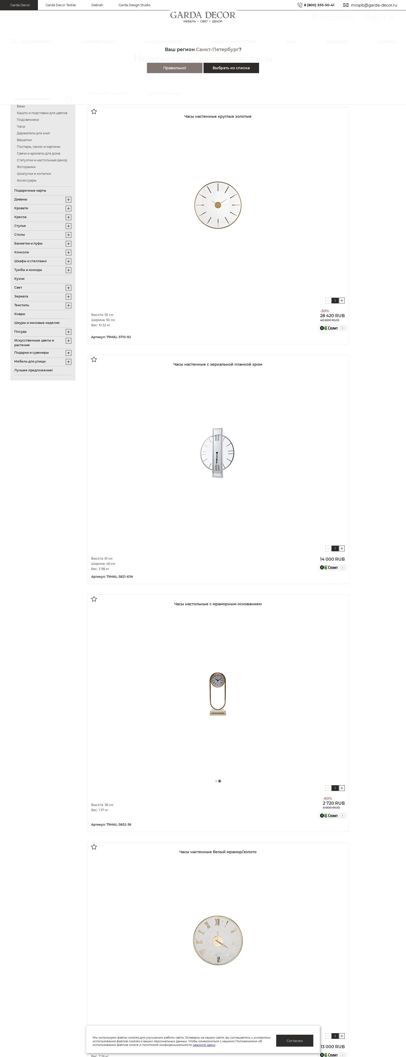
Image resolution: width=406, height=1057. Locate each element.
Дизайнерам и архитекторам (252, 953)
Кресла (20, 217)
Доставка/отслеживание (66, 977)
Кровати (21, 208)
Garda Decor (20, 5)
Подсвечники (28, 120)
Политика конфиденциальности (165, 953)
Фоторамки (26, 167)
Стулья (20, 226)
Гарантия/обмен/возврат (67, 985)
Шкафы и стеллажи (30, 261)
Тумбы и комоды (28, 270)
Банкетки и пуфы (28, 243)
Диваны (20, 199)
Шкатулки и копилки (34, 174)
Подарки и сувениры (31, 352)
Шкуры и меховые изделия (36, 323)
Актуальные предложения (68, 953)
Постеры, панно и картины (38, 147)
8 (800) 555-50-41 (317, 5)
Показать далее (120, 742)
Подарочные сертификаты (68, 969)
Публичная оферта (152, 945)
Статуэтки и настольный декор (42, 160)
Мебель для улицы (30, 361)
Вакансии (143, 985)
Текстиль (21, 305)
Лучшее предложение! (33, 370)
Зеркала (21, 296)
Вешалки (24, 140)
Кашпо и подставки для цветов (42, 113)
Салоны (331, 955)
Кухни (19, 279)
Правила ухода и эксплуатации (73, 993)
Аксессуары (26, 180)
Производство (148, 961)
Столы (19, 235)
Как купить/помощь (61, 961)
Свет (18, 287)
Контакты (143, 993)
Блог (138, 977)
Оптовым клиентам (242, 945)
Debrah (97, 5)
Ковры (19, 314)
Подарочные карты (30, 190)
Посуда (20, 331)
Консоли (21, 252)
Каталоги (143, 969)
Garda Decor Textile (61, 5)
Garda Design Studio (135, 5)
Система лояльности (63, 945)
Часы (21, 126)
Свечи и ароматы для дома (38, 153)
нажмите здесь (231, 1045)
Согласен (295, 1041)
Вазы (21, 106)
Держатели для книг (33, 133)
